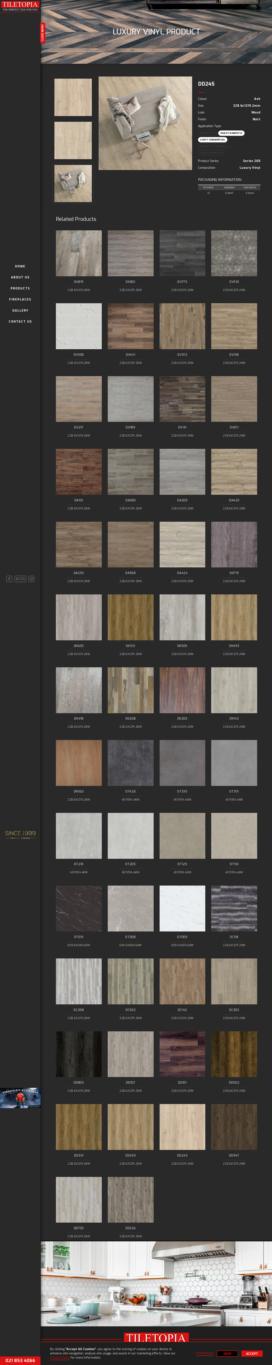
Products (20, 288)
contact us (20, 322)
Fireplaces (20, 300)
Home (20, 266)
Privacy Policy (60, 1358)
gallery (20, 311)
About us (20, 277)
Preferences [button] (204, 1353)
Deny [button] (227, 1354)
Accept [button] (252, 1354)
